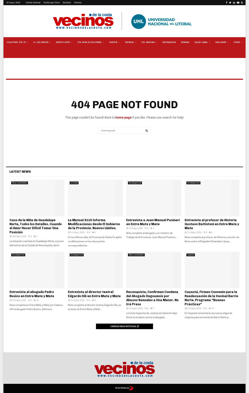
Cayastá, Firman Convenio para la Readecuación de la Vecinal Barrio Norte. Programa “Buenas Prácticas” (211, 298)
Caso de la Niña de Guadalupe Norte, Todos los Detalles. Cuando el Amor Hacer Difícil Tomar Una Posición (36, 226)
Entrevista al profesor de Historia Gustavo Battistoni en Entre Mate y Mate (212, 224)
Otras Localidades (19, 183)
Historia (77, 2)
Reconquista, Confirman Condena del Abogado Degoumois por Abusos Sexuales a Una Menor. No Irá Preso (152, 298)
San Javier (220, 42)
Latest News (20, 172)
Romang (185, 42)
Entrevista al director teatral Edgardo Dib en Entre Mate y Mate (94, 294)
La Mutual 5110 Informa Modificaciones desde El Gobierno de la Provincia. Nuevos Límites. (94, 224)
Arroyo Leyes (63, 42)
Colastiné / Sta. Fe (16, 42)
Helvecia (129, 42)
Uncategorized (135, 183)
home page (123, 117)
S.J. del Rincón (40, 42)
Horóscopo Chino (51, 2)
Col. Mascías (148, 42)
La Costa (74, 183)
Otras (237, 42)
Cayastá (113, 42)
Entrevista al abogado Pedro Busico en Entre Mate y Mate (32, 294)
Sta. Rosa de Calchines (89, 42)
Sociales (67, 2)
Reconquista (169, 42)
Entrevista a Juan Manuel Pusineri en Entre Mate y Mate (153, 222)
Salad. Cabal (201, 42)
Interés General (33, 2)
